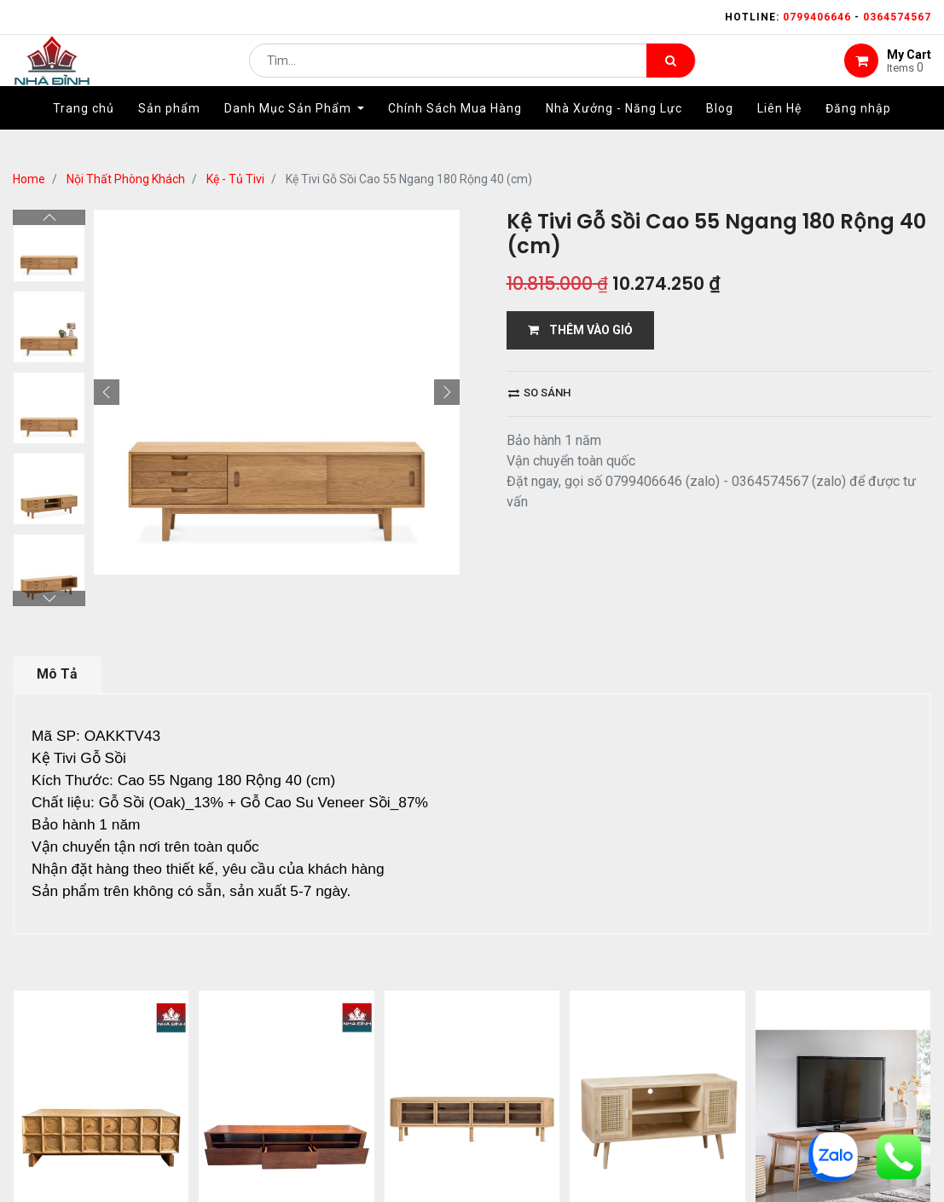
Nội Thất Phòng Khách (126, 179)
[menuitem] (83, 134)
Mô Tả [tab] (57, 674)
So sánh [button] (539, 392)
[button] (106, 392)
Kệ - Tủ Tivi (235, 179)
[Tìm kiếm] (670, 73)
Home (29, 179)
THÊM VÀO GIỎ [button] (580, 330)
